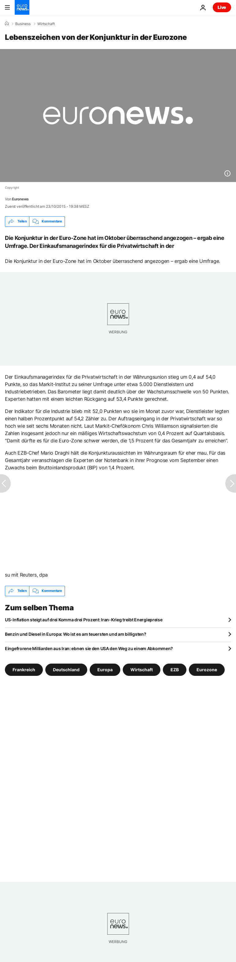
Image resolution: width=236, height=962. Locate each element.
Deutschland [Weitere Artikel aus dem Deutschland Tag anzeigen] (66, 669)
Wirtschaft (46, 24)
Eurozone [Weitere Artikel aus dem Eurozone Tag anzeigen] (207, 669)
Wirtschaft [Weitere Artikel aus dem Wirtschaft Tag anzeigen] (141, 669)
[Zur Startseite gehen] (22, 7)
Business (23, 24)
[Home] (7, 23)
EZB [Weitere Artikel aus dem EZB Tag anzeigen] (174, 669)
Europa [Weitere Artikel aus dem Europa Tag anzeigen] (105, 669)
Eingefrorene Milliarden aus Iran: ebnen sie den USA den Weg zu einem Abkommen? (89, 648)
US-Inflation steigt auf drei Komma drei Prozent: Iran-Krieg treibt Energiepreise (84, 619)
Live (222, 7)
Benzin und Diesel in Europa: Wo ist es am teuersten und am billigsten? (75, 634)
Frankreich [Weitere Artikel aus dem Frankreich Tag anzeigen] (24, 669)
